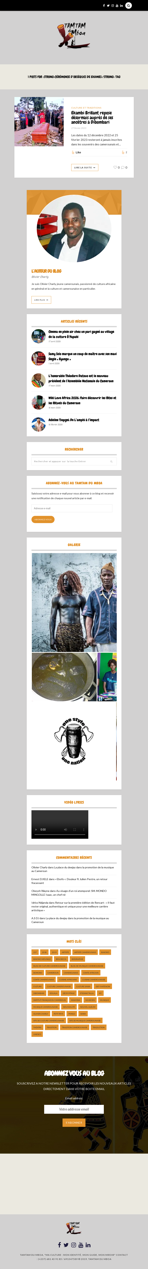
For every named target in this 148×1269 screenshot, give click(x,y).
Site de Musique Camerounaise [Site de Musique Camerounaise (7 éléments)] (85, 1021)
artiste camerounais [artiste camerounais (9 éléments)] (85, 952)
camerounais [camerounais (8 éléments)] (71, 973)
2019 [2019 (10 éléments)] (54, 952)
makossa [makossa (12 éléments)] (75, 1000)
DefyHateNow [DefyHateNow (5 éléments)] (103, 986)
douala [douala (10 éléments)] (53, 993)
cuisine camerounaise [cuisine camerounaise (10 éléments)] (93, 980)
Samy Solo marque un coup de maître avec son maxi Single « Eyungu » (83, 356)
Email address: (74, 1098)
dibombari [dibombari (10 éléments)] (38, 993)
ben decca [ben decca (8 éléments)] (61, 959)
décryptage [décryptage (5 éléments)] (69, 993)
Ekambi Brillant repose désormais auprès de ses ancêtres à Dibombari (92, 118)
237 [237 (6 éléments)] (35, 952)
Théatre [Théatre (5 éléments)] (37, 1027)
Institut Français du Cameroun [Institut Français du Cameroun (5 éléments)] (49, 1000)
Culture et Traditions (86, 107)
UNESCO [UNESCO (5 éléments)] (37, 1034)
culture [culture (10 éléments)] (37, 986)
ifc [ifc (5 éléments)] (100, 993)
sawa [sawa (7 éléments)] (83, 1014)
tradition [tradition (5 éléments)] (52, 1027)
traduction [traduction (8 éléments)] (99, 1027)
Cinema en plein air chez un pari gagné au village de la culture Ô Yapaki (81, 334)
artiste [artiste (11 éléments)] (65, 952)
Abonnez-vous (43, 520)
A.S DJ (35, 918)
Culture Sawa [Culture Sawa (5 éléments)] (83, 986)
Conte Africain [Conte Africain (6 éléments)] (91, 973)
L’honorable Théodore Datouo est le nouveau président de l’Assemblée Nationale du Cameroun (81, 378)
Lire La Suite (83, 167)
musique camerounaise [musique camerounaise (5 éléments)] (45, 1007)
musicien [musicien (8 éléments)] (90, 1000)
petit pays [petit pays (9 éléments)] (58, 1014)
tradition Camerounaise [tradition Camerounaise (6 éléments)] (74, 1027)
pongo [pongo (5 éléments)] (71, 1014)
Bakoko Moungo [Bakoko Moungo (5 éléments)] (42, 959)
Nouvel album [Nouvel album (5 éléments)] (87, 1007)
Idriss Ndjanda (39, 902)
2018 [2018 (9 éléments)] (44, 952)
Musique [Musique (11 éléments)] (104, 1000)
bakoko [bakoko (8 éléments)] (105, 952)
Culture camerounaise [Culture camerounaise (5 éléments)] (59, 986)
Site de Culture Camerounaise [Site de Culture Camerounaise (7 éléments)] (48, 1021)
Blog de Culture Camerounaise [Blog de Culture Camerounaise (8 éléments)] (49, 966)
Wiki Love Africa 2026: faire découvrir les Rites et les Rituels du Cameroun (82, 400)
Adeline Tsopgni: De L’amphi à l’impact (74, 420)
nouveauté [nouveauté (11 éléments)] (69, 1007)
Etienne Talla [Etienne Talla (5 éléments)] (87, 993)
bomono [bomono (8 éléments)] (37, 973)
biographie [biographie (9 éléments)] (77, 959)
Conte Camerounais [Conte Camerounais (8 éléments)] (43, 980)
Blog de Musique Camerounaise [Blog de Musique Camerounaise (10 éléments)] (87, 966)
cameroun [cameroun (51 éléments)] (53, 973)
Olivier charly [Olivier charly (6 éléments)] (40, 1014)
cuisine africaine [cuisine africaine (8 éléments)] (68, 980)
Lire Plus (39, 300)
